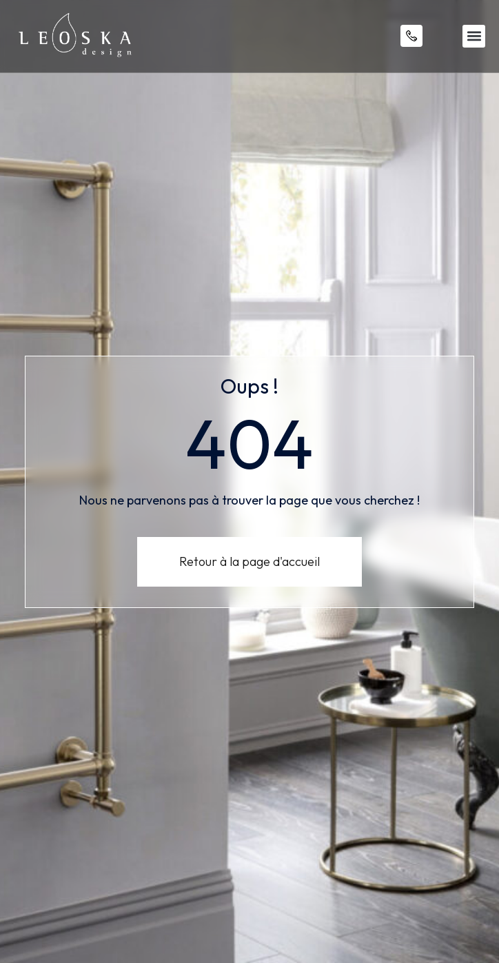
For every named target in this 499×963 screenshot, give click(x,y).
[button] (473, 36)
